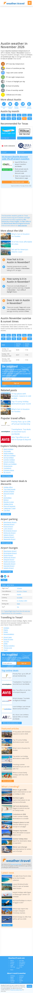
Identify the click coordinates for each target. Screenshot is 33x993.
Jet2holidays (7, 498)
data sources (22, 225)
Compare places (9, 470)
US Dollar (19, 597)
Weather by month (10, 107)
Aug (8, 118)
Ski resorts (7, 472)
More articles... (7, 781)
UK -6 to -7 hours (22, 591)
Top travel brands (9, 489)
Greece (21, 977)
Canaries (21, 976)
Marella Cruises (9, 502)
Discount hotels (9, 494)
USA (20, 982)
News (11, 970)
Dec (29, 118)
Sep (14, 118)
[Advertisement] (16, 23)
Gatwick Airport (9, 535)
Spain (20, 979)
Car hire (6, 641)
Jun (30, 115)
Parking (12, 980)
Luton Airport (8, 529)
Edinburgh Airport (10, 533)
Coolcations (7, 468)
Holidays (6, 628)
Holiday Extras (8, 504)
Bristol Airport (8, 526)
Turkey (21, 980)
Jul (3, 118)
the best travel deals (16, 864)
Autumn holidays (9, 462)
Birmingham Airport (10, 531)
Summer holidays (9, 460)
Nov (24, 118)
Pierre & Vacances (9, 506)
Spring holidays (9, 458)
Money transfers (9, 646)
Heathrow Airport (9, 562)
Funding (21, 965)
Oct (19, 118)
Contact (12, 962)
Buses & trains (8, 639)
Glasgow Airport (9, 537)
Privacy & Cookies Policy (16, 990)
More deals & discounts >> (11, 723)
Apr (19, 115)
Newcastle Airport (9, 539)
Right (18, 604)
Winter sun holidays (10, 464)
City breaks (7, 451)
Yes (18, 607)
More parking (6, 543)
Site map (12, 967)
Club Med (7, 510)
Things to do (8, 648)
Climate (12, 982)
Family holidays (8, 453)
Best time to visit (4, 107)
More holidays (6, 476)
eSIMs (6, 644)
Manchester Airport (10, 522)
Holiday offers (8, 487)
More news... (7, 925)
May (24, 115)
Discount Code (7, 170)
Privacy (12, 964)
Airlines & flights (9, 491)
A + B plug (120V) (22, 600)
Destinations (23, 106)
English (19, 594)
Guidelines (22, 964)
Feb (8, 115)
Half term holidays (10, 455)
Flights (6, 630)
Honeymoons (8, 466)
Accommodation (9, 634)
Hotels (6, 632)
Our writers (22, 962)
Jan (3, 115)
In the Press (19, 967)
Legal (11, 965)
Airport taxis (8, 637)
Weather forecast (16, 107)
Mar (13, 115)
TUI (5, 496)
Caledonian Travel (9, 508)
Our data (21, 960)
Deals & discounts (29, 107)
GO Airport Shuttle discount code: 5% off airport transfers (15, 157)
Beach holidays (8, 449)
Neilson (6, 500)
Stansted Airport (9, 524)
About (12, 960)
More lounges (6, 572)
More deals (5, 514)
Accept (29, 986)
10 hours (19, 588)
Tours (6, 650)
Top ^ (4, 580)
